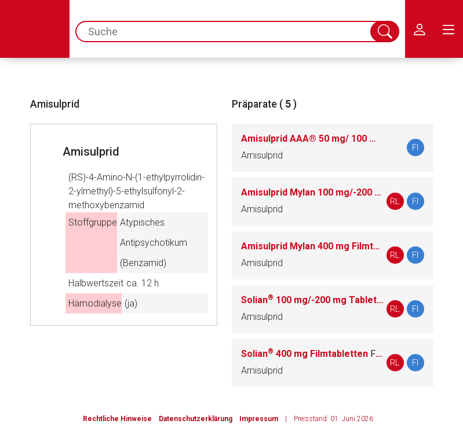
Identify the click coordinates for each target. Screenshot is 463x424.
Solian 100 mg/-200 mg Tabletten (312, 299)
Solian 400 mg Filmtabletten (312, 353)
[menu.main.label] (448, 28)
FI (415, 147)
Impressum (258, 419)
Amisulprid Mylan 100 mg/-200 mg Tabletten (312, 192)
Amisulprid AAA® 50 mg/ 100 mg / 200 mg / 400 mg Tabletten (312, 138)
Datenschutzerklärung (195, 419)
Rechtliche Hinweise (117, 419)
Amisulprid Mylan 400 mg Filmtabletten (312, 246)
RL (395, 201)
